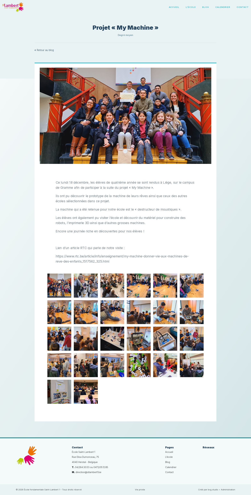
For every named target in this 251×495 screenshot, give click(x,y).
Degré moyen (125, 35)
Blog (205, 7)
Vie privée (140, 489)
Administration (228, 489)
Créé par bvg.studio (208, 489)
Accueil (174, 7)
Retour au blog (44, 50)
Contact (243, 7)
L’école (191, 7)
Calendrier (222, 7)
